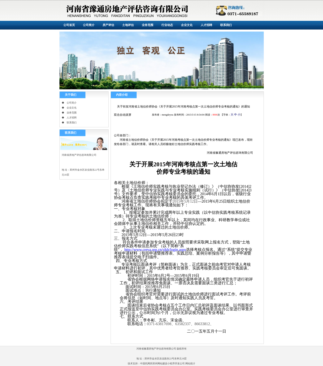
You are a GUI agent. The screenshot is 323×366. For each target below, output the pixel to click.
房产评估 (108, 25)
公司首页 (69, 25)
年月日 (185, 201)
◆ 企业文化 (69, 107)
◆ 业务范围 (69, 112)
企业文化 (187, 25)
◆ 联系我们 (69, 122)
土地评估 (128, 25)
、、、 (180, 324)
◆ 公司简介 (69, 102)
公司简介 (89, 25)
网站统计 (190, 363)
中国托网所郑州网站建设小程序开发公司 (162, 363)
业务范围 (147, 25)
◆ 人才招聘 (69, 117)
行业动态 (167, 25)
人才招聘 (206, 25)
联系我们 (226, 25)
